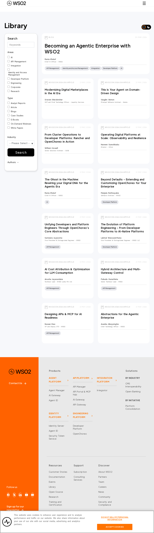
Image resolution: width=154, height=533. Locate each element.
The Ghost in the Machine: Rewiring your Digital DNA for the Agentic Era (66, 183)
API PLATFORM (81, 378)
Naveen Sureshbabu (110, 144)
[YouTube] (26, 495)
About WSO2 (105, 471)
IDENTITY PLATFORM (55, 415)
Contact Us (17, 383)
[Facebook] (8, 495)
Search (12, 38)
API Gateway (79, 404)
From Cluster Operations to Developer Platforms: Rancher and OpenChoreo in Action (67, 138)
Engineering (16, 83)
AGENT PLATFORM (55, 380)
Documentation (57, 476)
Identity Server (56, 425)
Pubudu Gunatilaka (109, 279)
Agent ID (53, 400)
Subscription (80, 471)
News (101, 491)
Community (104, 496)
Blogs (13, 111)
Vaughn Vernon (107, 100)
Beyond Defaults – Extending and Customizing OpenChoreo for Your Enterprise (123, 183)
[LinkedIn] (20, 495)
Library (52, 486)
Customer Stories (58, 471)
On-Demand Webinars (21, 124)
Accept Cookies (115, 528)
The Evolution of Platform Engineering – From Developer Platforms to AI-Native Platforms (122, 228)
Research (15, 91)
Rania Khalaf (50, 59)
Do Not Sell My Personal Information (114, 519)
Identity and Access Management (17, 73)
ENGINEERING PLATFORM (80, 415)
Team (101, 481)
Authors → (13, 162)
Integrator (102, 390)
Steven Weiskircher (54, 100)
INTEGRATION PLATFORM (104, 380)
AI (12, 57)
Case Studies (17, 115)
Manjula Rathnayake (110, 193)
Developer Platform (20, 79)
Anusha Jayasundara (54, 279)
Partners (102, 476)
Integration (16, 66)
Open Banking (132, 391)
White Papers (17, 128)
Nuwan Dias (50, 324)
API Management (18, 61)
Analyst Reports (18, 103)
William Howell (51, 148)
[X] (14, 495)
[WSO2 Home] (16, 3)
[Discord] (32, 495)
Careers (102, 486)
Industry (12, 137)
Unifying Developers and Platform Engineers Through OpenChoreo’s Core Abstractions (67, 228)
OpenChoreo (80, 433)
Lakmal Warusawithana (111, 238)
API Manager (79, 386)
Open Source (56, 491)
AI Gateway (55, 395)
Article (14, 107)
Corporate (15, 87)
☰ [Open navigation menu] (144, 3)
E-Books (15, 120)
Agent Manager (57, 390)
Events (52, 481)
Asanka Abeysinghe (110, 324)
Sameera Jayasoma (53, 238)
